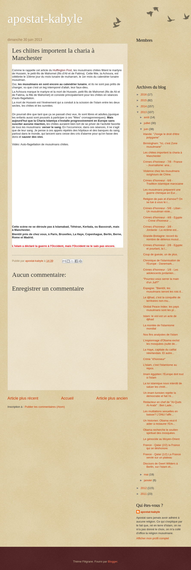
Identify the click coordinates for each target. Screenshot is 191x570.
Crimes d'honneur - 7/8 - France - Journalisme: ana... (162, 163)
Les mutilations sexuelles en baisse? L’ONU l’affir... (160, 413)
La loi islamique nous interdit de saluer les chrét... (162, 385)
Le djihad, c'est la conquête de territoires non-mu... (161, 299)
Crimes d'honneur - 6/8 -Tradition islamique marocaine (163, 182)
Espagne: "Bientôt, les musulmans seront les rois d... (163, 290)
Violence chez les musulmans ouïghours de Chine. (161, 172)
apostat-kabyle (45, 18)
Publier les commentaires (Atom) (45, 406)
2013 (144, 112)
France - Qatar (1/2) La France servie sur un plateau (162, 456)
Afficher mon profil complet (152, 538)
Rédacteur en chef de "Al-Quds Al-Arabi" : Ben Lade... (162, 403)
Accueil (67, 398)
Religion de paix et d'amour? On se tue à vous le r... (163, 200)
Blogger (112, 561)
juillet (147, 123)
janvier (148, 480)
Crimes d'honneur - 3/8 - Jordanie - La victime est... (161, 228)
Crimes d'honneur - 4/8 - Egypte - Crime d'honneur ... (162, 219)
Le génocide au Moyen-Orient (161, 439)
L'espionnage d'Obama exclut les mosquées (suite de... (161, 342)
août (147, 117)
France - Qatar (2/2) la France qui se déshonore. (161, 446)
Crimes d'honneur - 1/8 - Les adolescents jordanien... (160, 271)
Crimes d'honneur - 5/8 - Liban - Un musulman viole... (162, 210)
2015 (144, 100)
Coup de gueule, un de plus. (160, 254)
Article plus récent (23, 398)
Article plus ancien (112, 398)
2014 (144, 106)
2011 (144, 493)
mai (146, 474)
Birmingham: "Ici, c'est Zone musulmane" (160, 145)
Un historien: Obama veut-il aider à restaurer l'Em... (160, 422)
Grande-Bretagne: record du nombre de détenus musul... (162, 237)
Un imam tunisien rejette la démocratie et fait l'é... (159, 394)
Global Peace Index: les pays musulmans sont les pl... (161, 308)
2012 (144, 488)
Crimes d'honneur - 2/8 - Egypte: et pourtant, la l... (163, 247)
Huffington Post (62, 70)
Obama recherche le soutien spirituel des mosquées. (160, 431)
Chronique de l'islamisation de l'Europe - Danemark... (161, 262)
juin (146, 129)
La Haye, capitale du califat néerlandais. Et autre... (159, 351)
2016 (144, 94)
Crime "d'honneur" (154, 359)
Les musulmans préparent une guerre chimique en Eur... (161, 191)
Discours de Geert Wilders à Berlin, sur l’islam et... (160, 465)
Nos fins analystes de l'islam (160, 334)
